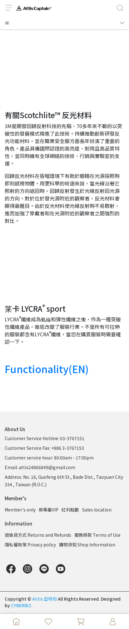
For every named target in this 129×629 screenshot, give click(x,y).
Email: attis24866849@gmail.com (40, 467)
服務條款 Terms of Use (97, 535)
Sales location (97, 510)
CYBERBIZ (21, 605)
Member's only (20, 510)
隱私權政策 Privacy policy (30, 544)
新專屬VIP (48, 510)
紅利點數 (70, 510)
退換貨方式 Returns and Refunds (38, 535)
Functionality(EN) (47, 369)
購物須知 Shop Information (87, 544)
